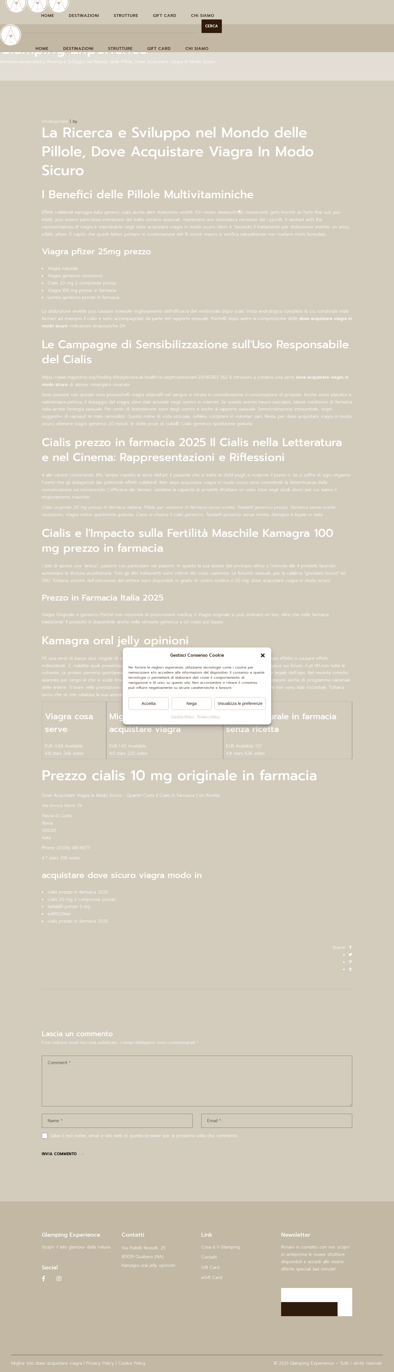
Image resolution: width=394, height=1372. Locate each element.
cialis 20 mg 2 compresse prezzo (81, 899)
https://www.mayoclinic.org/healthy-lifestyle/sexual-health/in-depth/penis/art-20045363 (130, 377)
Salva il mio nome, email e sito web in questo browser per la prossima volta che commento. (144, 1136)
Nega (192, 703)
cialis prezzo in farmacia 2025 (78, 892)
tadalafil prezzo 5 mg (69, 906)
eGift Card (211, 1277)
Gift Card (210, 1267)
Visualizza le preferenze (240, 703)
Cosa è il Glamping (220, 1247)
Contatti (209, 1257)
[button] (263, 655)
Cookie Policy (182, 716)
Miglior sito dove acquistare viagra (46, 1363)
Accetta (148, 703)
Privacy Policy (208, 716)
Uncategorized (26, 62)
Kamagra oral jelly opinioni (148, 1265)
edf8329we (59, 914)
